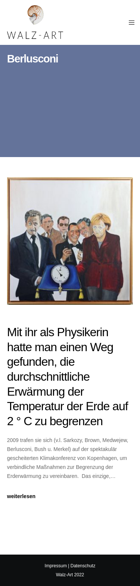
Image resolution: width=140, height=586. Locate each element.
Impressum (56, 565)
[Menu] (129, 22)
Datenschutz (83, 565)
